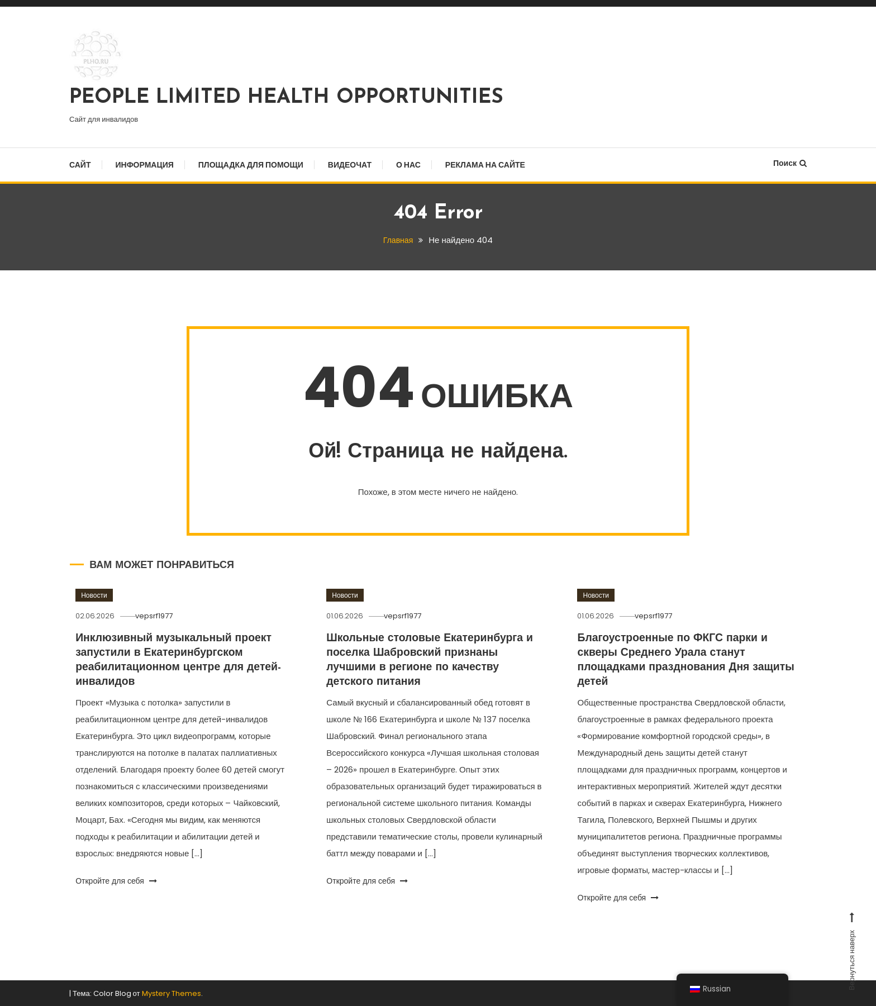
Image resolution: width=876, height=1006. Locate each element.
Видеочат (350, 164)
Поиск (790, 163)
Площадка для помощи (250, 164)
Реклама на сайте (485, 164)
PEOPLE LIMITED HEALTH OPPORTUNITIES (286, 98)
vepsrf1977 (159, 615)
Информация (145, 164)
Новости (94, 594)
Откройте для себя (116, 880)
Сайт (80, 164)
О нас (408, 164)
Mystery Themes (171, 993)
